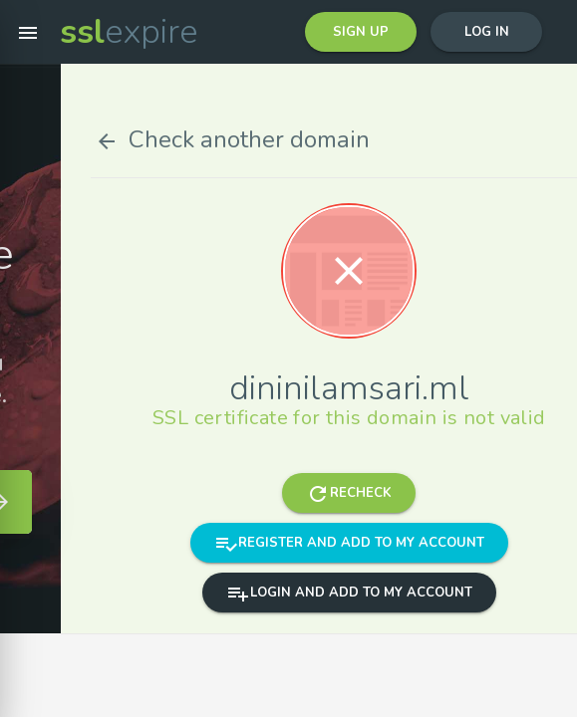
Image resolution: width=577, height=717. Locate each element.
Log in (486, 32)
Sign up (361, 32)
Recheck (450, 493)
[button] (28, 32)
